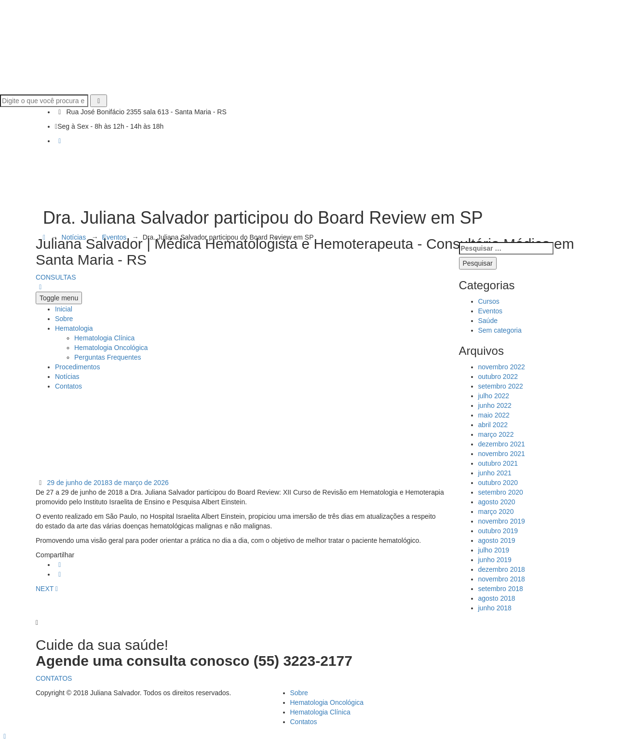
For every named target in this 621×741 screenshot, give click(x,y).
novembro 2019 (501, 521)
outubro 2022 (498, 376)
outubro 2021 (498, 463)
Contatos (303, 722)
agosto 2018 (496, 598)
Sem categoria (500, 330)
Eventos (490, 311)
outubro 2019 (498, 531)
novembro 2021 (501, 454)
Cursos (489, 301)
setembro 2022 (500, 386)
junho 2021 (495, 473)
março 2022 (496, 434)
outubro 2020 (498, 482)
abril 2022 (493, 425)
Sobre (299, 693)
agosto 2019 (496, 540)
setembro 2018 (500, 589)
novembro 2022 (501, 367)
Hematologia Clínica (320, 712)
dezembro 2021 (501, 444)
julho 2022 (494, 396)
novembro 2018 (501, 579)
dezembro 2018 (501, 569)
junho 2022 (495, 405)
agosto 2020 (496, 502)
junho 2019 (495, 560)
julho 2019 (494, 550)
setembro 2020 (500, 492)
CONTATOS (54, 678)
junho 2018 (495, 608)
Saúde (488, 320)
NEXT (47, 589)
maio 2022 (494, 415)
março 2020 (496, 511)
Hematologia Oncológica (327, 702)
